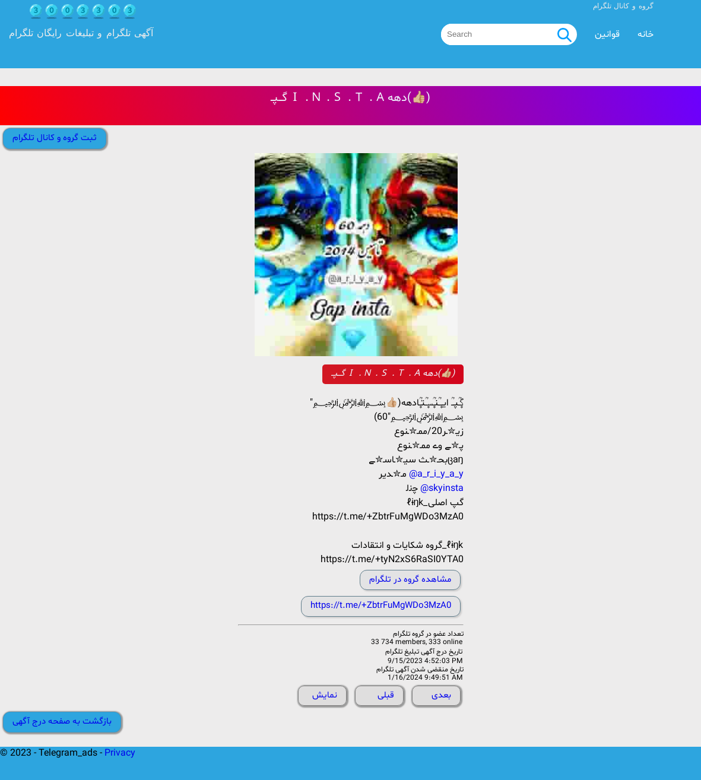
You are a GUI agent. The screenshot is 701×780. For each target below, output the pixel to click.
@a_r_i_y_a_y (436, 474)
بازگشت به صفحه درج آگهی (62, 721)
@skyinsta (442, 488)
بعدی (441, 695)
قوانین (607, 34)
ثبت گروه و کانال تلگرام (54, 138)
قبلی (386, 695)
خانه (645, 34)
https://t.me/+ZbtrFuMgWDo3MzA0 (380, 606)
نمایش (324, 695)
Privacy (119, 753)
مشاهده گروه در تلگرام (410, 579)
